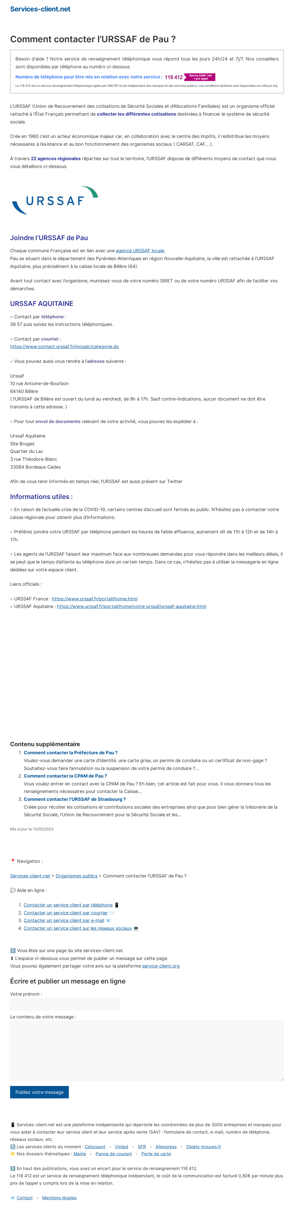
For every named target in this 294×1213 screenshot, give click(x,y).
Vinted (121, 1146)
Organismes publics (76, 876)
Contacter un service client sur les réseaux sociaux (78, 928)
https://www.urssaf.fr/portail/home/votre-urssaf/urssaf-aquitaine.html (131, 606)
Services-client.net (40, 9)
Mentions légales (59, 1197)
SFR (142, 1146)
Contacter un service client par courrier (66, 912)
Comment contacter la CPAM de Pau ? (65, 776)
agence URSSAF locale (140, 250)
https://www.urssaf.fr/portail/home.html (94, 598)
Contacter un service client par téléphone (68, 905)
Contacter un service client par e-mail (64, 920)
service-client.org (161, 966)
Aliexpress (166, 1146)
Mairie (80, 1153)
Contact (25, 1197)
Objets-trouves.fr (203, 1146)
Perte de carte (156, 1153)
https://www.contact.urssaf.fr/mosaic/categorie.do (64, 346)
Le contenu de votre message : (43, 1016)
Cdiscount (95, 1146)
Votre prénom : (26, 994)
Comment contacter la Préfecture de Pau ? (71, 752)
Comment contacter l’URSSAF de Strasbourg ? (75, 799)
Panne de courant (114, 1153)
